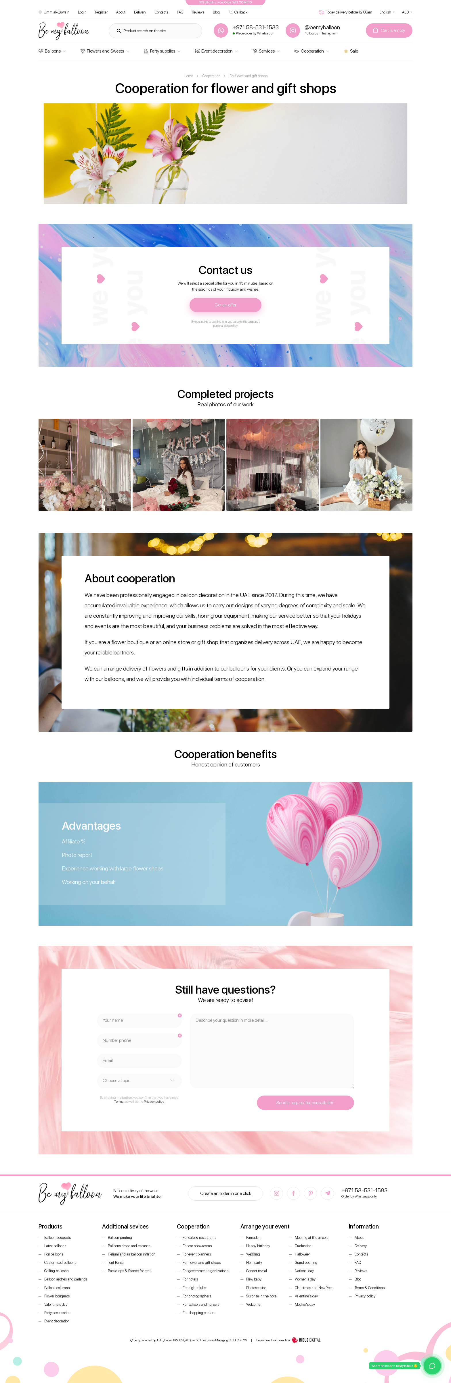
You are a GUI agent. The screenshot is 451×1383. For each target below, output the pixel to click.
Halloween (303, 1254)
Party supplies (159, 51)
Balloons (50, 51)
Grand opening (306, 1262)
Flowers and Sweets (102, 51)
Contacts (161, 12)
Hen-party (254, 1262)
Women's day (305, 1279)
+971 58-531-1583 (364, 1190)
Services (264, 51)
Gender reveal (256, 1271)
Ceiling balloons (56, 1271)
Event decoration (214, 51)
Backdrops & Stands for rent (129, 1271)
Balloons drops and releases (129, 1246)
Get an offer (225, 305)
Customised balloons (60, 1262)
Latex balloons (55, 1246)
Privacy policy (154, 1102)
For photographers (197, 1296)
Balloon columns (57, 1288)
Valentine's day (55, 1304)
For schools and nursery (201, 1304)
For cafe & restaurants (199, 1237)
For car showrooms (197, 1246)
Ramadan (253, 1237)
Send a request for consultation (305, 1102)
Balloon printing (120, 1237)
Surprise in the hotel (261, 1296)
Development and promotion (288, 1340)
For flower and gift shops (202, 1262)
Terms (118, 1102)
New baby (253, 1279)
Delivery (140, 12)
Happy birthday (258, 1246)
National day (304, 1271)
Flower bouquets (57, 1296)
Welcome (253, 1304)
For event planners (197, 1254)
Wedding (253, 1254)
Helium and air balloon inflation (131, 1254)
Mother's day (305, 1304)
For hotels (190, 1279)
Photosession (256, 1288)
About (120, 12)
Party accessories (57, 1313)
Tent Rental (116, 1262)
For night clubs (194, 1288)
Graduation (303, 1246)
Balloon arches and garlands (65, 1279)
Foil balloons (53, 1254)
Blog (216, 12)
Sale (351, 51)
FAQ (180, 12)
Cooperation (309, 51)
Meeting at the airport (311, 1237)
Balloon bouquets (57, 1237)
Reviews (198, 12)
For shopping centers (199, 1313)
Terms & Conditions (370, 1288)
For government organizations (205, 1271)
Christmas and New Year (313, 1288)
